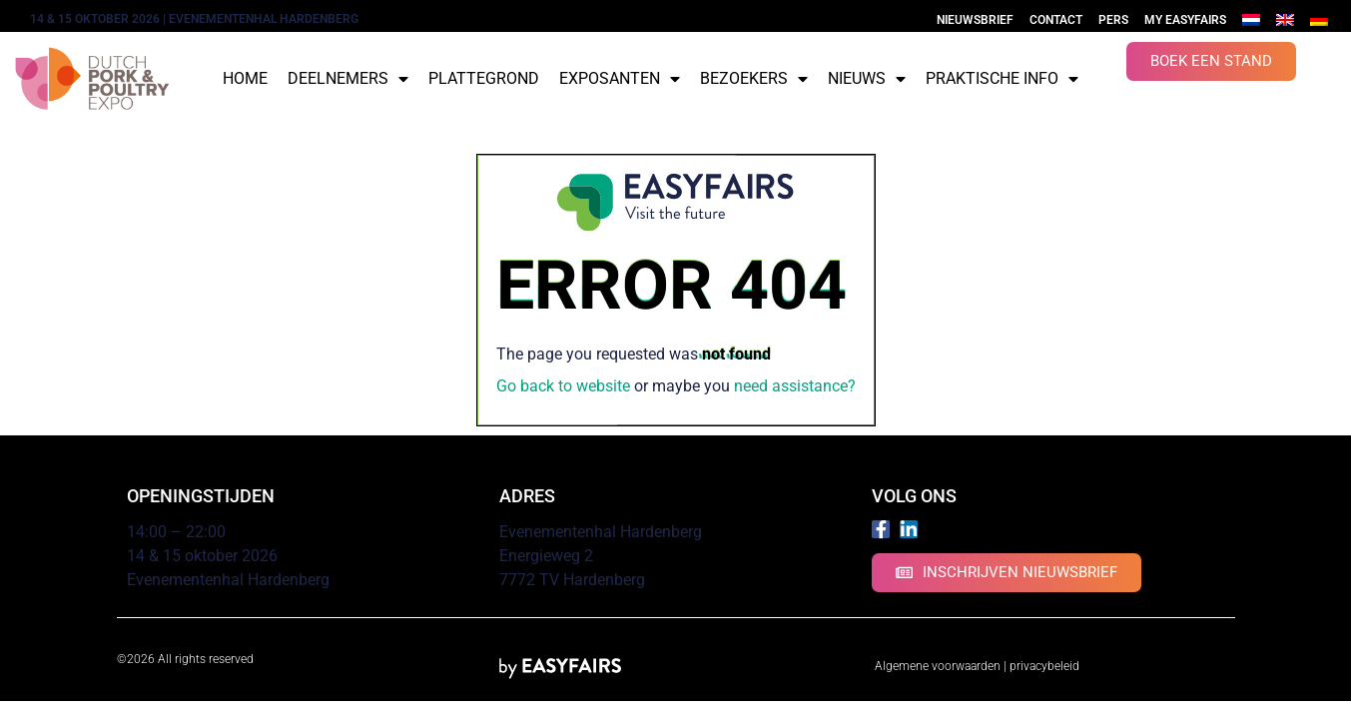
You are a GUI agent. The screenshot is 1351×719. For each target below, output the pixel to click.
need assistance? (795, 385)
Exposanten (619, 79)
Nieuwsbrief (975, 20)
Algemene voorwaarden (938, 666)
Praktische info (1002, 79)
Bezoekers (754, 79)
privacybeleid (1044, 666)
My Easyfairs (1185, 20)
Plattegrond (483, 78)
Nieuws (867, 79)
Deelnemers (348, 79)
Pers (1113, 20)
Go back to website (563, 385)
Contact (1055, 20)
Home (245, 78)
